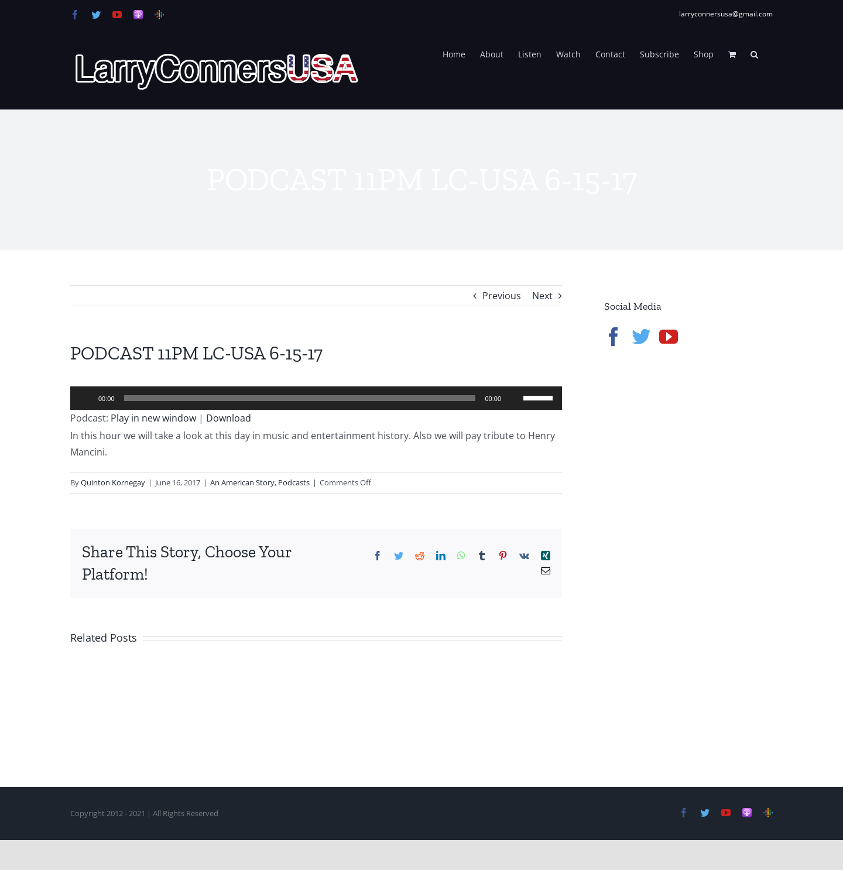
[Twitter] (641, 336)
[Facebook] (613, 336)
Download (228, 418)
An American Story (242, 482)
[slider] (300, 398)
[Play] (85, 398)
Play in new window (153, 418)
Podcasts (294, 482)
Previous (501, 295)
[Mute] (514, 398)
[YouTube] (668, 336)
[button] (754, 53)
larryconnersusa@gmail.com (726, 14)
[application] (316, 398)
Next (542, 295)
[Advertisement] (692, 556)
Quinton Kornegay (113, 482)
